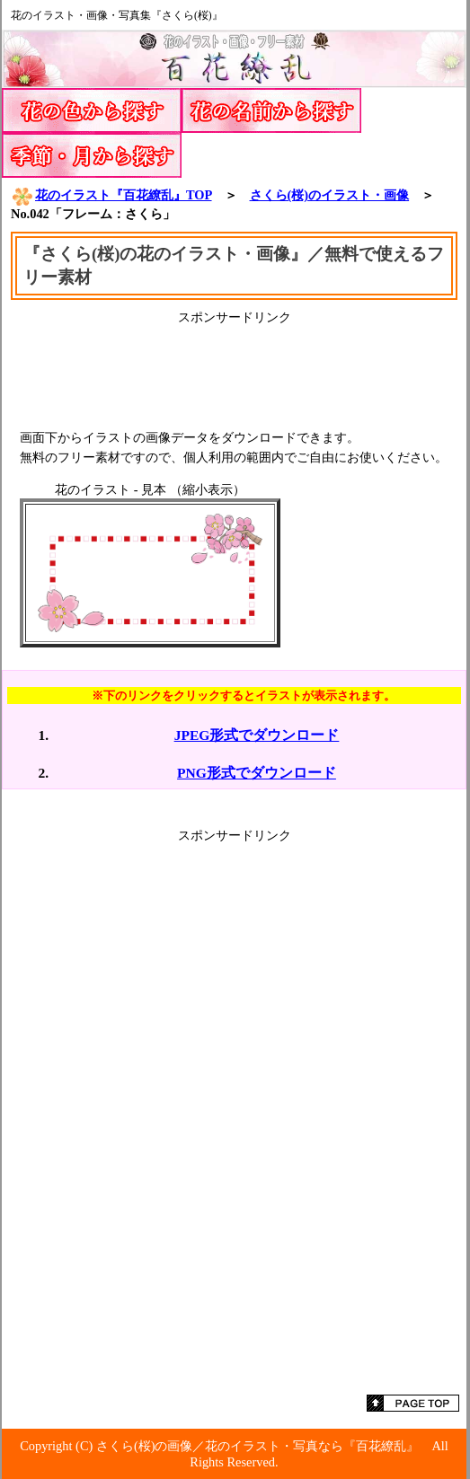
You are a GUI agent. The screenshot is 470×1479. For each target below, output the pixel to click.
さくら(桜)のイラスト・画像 (330, 195)
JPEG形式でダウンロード (257, 735)
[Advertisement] (234, 371)
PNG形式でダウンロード (256, 772)
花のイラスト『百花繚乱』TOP (111, 195)
